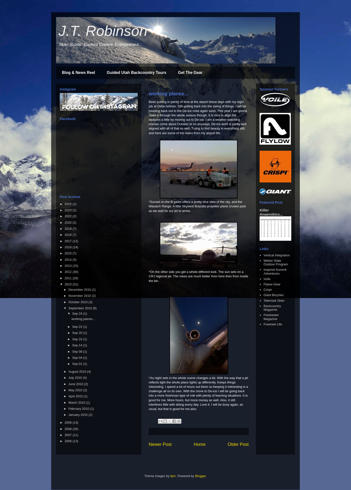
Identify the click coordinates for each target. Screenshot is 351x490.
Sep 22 (77, 327)
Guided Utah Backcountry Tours (136, 72)
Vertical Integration (276, 255)
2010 (69, 284)
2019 (69, 228)
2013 (69, 266)
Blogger (200, 476)
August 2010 (77, 371)
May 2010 (75, 390)
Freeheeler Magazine (271, 317)
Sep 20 (77, 333)
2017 (69, 241)
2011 (69, 278)
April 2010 (76, 396)
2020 (69, 222)
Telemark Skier (273, 300)
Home (200, 444)
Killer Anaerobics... (271, 212)
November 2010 (80, 296)
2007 (69, 435)
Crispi (267, 289)
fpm (173, 476)
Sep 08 (77, 351)
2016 (69, 247)
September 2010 (80, 308)
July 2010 (75, 378)
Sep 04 (77, 358)
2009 (69, 422)
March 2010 (77, 402)
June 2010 (76, 384)
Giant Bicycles (273, 295)
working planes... (168, 93)
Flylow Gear (271, 284)
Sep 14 (77, 345)
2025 (69, 204)
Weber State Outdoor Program (275, 262)
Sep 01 (77, 364)
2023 (69, 210)
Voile (266, 279)
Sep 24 (77, 313)
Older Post (238, 444)
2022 (69, 216)
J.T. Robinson (102, 31)
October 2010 (78, 302)
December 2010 (80, 289)
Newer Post (160, 444)
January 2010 (78, 415)
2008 (69, 429)
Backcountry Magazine (272, 308)
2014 (69, 259)
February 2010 (79, 408)
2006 (69, 441)
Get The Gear (190, 72)
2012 (69, 272)
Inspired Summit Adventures (274, 271)
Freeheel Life (272, 324)
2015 (69, 253)
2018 (69, 235)
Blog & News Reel (78, 72)
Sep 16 (77, 339)
